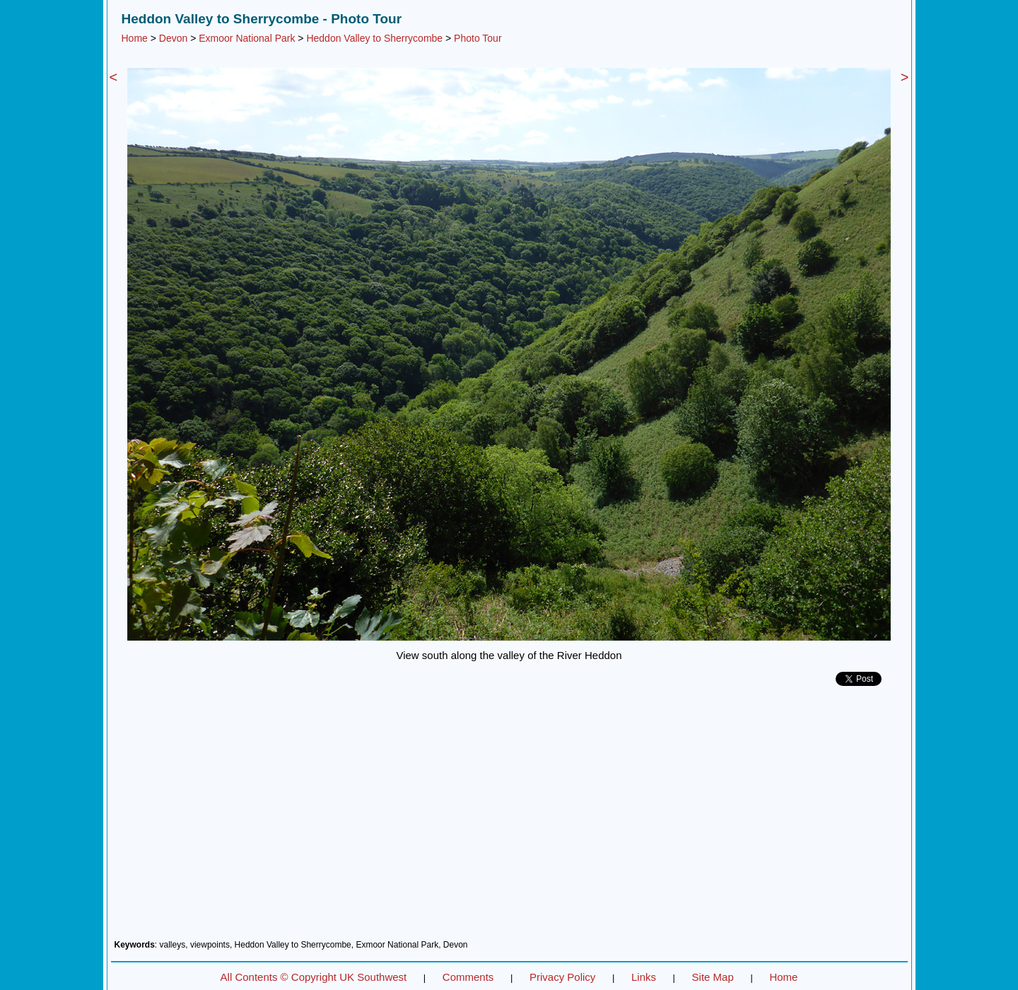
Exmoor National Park (247, 38)
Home (135, 38)
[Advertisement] (509, 818)
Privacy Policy (562, 977)
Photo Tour (477, 38)
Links (643, 977)
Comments (468, 977)
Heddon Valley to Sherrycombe (374, 38)
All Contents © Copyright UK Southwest (314, 977)
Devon (173, 38)
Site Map (713, 977)
